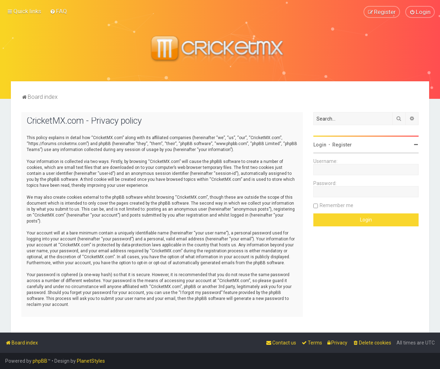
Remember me (336, 205)
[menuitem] (58, 11)
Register (342, 144)
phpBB (40, 361)
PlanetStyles (91, 361)
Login (319, 144)
